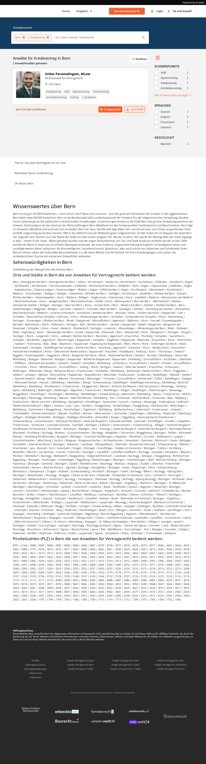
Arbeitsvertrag (169, 83)
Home (66, 11)
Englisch (165, 117)
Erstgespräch (110, 109)
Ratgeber (84, 11)
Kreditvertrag (40, 37)
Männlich (166, 144)
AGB (163, 72)
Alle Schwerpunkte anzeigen (173, 95)
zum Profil (134, 109)
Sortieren (139, 59)
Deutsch (165, 112)
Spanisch (166, 127)
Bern (20, 37)
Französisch (167, 122)
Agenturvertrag (169, 78)
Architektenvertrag (171, 88)
